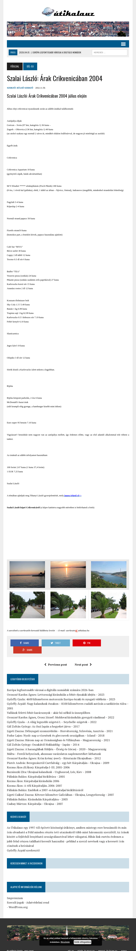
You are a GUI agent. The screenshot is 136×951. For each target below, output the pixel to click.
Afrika (124, 944)
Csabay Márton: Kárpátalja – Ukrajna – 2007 (35, 797)
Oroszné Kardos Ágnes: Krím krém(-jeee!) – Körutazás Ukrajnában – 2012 (54, 751)
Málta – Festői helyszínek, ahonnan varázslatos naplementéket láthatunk (54, 747)
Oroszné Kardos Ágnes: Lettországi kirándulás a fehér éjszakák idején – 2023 (55, 687)
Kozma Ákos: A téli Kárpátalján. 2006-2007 (34, 778)
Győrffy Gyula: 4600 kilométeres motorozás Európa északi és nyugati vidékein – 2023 (61, 692)
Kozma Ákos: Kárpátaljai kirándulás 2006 (33, 774)
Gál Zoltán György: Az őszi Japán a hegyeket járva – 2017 (43, 719)
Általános (107, 947)
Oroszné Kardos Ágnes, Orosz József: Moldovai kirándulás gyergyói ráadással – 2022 (60, 710)
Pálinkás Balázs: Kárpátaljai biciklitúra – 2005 (36, 769)
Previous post (55, 657)
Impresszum (15, 891)
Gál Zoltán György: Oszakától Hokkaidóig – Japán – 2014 (43, 738)
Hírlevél (120, 947)
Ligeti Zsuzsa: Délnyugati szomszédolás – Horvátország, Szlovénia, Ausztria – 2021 (60, 724)
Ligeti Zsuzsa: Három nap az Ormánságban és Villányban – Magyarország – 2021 (58, 733)
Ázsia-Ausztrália (91, 947)
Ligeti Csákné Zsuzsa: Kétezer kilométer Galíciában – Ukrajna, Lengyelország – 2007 (60, 788)
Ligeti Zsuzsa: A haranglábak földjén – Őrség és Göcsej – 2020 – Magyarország (56, 742)
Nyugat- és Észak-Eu (107, 944)
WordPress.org (17, 900)
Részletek (65, 942)
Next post (83, 657)
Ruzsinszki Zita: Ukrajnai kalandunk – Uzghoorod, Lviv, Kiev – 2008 (49, 765)
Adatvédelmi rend (37, 895)
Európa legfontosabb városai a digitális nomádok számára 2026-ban (50, 683)
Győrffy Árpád (16, 944)
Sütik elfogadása (82, 942)
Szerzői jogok (15, 895)
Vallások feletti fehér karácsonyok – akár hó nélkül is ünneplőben (48, 706)
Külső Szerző (25, 87)
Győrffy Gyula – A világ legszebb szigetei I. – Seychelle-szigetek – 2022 (51, 715)
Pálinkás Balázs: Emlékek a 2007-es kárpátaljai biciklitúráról (45, 783)
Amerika (75, 947)
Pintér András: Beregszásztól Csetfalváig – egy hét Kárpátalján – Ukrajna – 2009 (58, 756)
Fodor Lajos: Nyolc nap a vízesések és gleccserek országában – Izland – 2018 (55, 728)
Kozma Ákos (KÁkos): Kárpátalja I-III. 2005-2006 (38, 760)
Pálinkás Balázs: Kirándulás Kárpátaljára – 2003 (37, 792)
